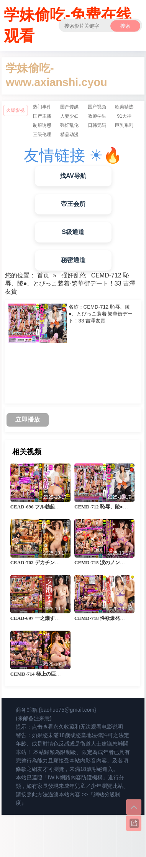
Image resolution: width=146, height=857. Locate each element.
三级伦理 (42, 134)
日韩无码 (97, 125)
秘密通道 (73, 260)
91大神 (124, 116)
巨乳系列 (124, 125)
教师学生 (97, 116)
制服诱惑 (42, 125)
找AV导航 (73, 176)
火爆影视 (15, 110)
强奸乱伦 (69, 125)
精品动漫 (69, 134)
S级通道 (73, 232)
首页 (43, 275)
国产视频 (97, 107)
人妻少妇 (69, 116)
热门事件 (42, 107)
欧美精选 (124, 107)
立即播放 (27, 419)
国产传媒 (69, 107)
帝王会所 (73, 204)
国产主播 (42, 116)
